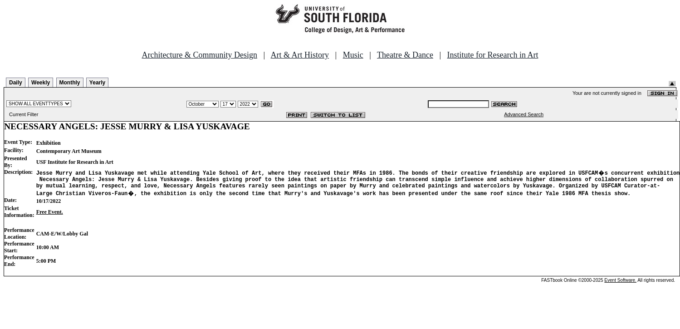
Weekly (40, 82)
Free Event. (49, 214)
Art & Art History (300, 54)
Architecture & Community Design (199, 54)
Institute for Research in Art (492, 54)
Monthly (69, 82)
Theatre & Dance (405, 54)
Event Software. (620, 282)
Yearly (97, 82)
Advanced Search (523, 114)
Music (353, 54)
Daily (15, 82)
